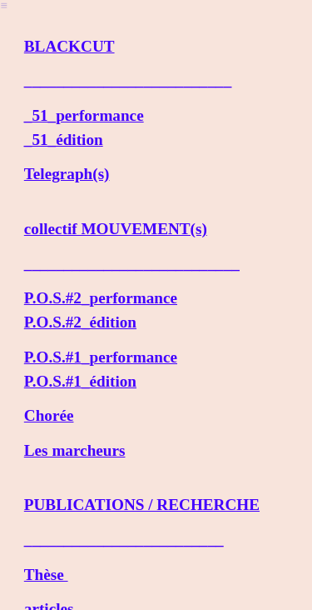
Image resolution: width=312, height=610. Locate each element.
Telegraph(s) (67, 173)
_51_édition (63, 139)
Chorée (49, 415)
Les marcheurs (75, 450)
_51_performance (84, 115)
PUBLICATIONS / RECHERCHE (142, 504)
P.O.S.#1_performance (100, 357)
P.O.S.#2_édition (80, 322)
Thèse (46, 574)
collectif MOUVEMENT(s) (115, 229)
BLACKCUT (69, 46)
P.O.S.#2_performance (100, 298)
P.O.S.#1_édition (80, 381)
